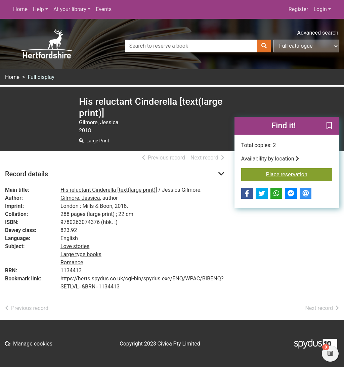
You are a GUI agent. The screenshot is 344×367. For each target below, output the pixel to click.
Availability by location (270, 158)
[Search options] (306, 46)
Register (298, 9)
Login (320, 9)
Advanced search (317, 33)
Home (20, 9)
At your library (69, 9)
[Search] (264, 46)
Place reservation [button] (299, 174)
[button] (329, 126)
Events (104, 9)
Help (38, 9)
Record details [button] (26, 174)
